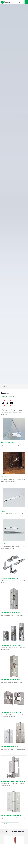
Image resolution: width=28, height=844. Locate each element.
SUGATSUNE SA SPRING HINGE (9, 746)
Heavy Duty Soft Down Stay (8, 442)
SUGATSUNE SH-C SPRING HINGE (10, 679)
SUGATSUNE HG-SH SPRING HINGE (10, 612)
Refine (4, 386)
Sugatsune (3, 409)
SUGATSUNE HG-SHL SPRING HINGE (11, 645)
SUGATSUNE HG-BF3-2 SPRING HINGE (11, 712)
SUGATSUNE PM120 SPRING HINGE (11, 815)
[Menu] (26, 2)
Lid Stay (3, 511)
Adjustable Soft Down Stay (8, 477)
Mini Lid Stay (4, 544)
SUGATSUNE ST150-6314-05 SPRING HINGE (13, 781)
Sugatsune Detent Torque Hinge (9, 578)
